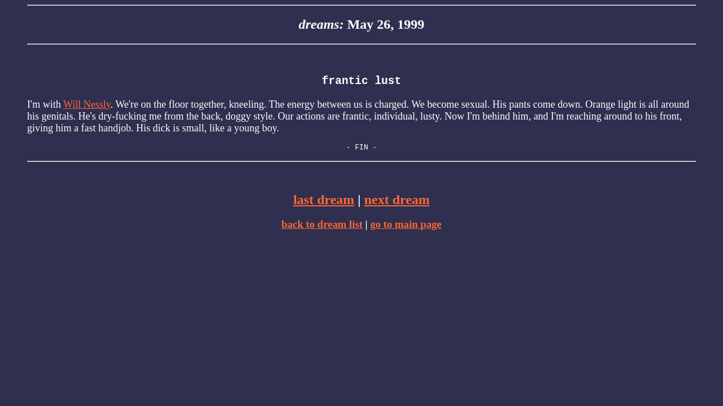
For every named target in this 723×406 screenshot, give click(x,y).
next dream (397, 204)
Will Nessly (87, 107)
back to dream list (322, 229)
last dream (323, 204)
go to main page (405, 229)
